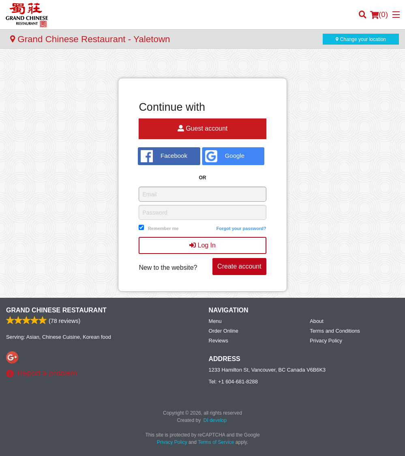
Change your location (361, 39)
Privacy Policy (326, 341)
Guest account (203, 128)
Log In (202, 245)
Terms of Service (216, 442)
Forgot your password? (241, 228)
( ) (379, 15)
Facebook (164, 156)
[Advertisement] (202, 65)
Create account (239, 266)
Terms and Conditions (335, 331)
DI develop (215, 420)
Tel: (233, 382)
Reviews (218, 341)
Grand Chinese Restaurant (56, 310)
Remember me (163, 228)
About (316, 321)
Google (224, 156)
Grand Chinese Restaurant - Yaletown (90, 39)
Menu (215, 321)
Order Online (223, 331)
